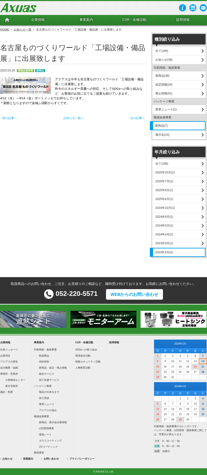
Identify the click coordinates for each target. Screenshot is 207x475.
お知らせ (7, 458)
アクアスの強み (48, 410)
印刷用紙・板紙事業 (45, 349)
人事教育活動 (82, 367)
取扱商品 (44, 355)
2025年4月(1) (164, 199)
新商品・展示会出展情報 (53, 422)
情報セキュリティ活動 (88, 361)
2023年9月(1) (164, 243)
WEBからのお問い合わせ (135, 294)
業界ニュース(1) (166, 109)
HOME (4, 29)
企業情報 (38, 19)
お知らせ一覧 (22, 29)
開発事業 (39, 452)
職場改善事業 (41, 416)
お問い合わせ (51, 458)
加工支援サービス (49, 379)
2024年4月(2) (164, 234)
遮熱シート (45, 434)
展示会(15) (162, 134)
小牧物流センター (15, 379)
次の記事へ (137, 118)
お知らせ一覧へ (73, 118)
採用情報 (183, 19)
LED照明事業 (46, 428)
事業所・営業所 (9, 373)
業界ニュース (46, 404)
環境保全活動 (82, 355)
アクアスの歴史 (9, 361)
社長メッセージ (9, 349)
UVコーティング (48, 446)
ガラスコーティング (50, 440)
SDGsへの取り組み (86, 349)
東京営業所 (11, 386)
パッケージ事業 (43, 386)
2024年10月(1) (165, 207)
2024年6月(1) (164, 216)
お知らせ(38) (163, 59)
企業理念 (5, 355)
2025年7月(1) (164, 181)
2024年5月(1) (164, 225)
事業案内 (86, 19)
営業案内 (28, 458)
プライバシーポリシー (82, 458)
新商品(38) (162, 75)
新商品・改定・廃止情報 (53, 367)
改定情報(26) (163, 84)
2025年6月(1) (164, 190)
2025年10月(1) (165, 172)
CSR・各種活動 (134, 19)
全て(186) (161, 50)
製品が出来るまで (49, 391)
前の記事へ (9, 118)
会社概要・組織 (9, 367)
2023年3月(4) (164, 252)
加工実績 (44, 398)
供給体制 (44, 361)
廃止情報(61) (163, 93)
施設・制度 (6, 391)
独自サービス (46, 373)
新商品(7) (161, 125)
